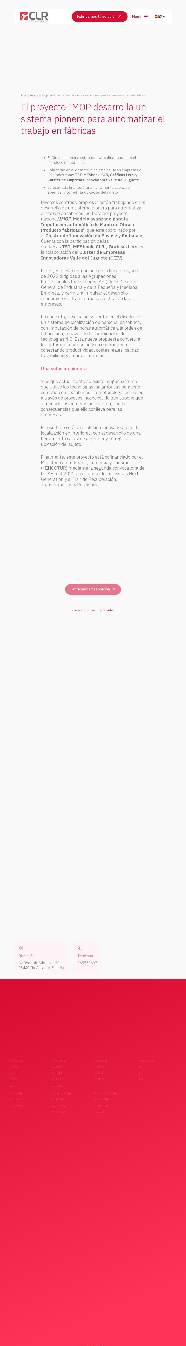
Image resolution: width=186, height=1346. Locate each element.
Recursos (35, 95)
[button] (160, 17)
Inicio (24, 95)
